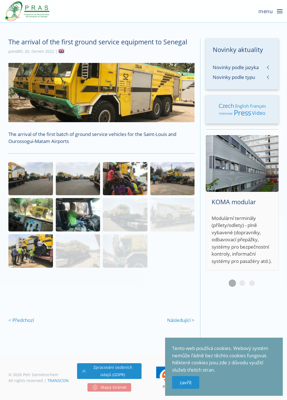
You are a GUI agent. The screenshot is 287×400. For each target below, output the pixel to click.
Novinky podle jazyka (236, 67)
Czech (226, 106)
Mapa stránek (109, 387)
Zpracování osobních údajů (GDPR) (107, 371)
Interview (226, 113)
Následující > (181, 320)
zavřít (186, 382)
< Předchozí (21, 320)
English (242, 106)
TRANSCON (58, 380)
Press (242, 113)
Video (258, 113)
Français (258, 106)
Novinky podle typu (234, 77)
